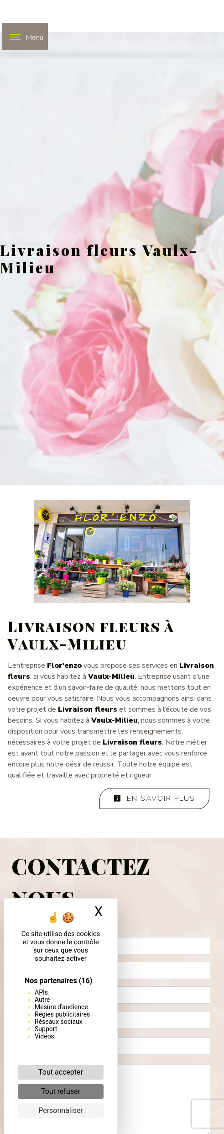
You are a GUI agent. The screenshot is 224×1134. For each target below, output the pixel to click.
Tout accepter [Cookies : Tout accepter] (60, 1072)
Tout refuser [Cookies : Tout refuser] (60, 1091)
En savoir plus (154, 798)
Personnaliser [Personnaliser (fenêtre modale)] (60, 1110)
